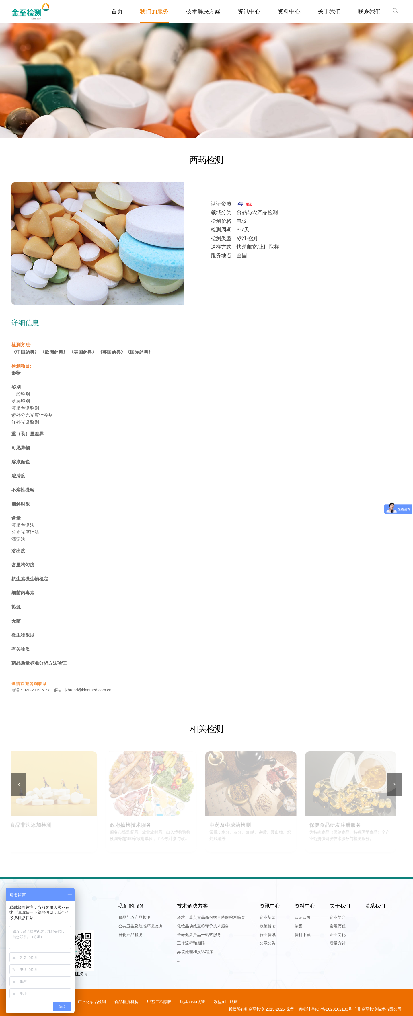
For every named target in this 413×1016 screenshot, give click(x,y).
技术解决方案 (203, 11)
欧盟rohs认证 (225, 1001)
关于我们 (329, 11)
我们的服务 (154, 11)
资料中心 (289, 11)
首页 (117, 11)
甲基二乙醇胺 (159, 1001)
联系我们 (369, 11)
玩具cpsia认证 (192, 1001)
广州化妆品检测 (92, 1001)
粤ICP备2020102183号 (331, 1009)
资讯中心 (248, 11)
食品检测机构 (126, 1001)
